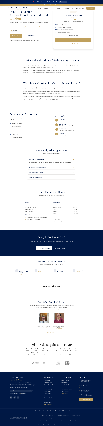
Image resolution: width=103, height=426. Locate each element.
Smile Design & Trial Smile (49, 384)
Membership (66, 8)
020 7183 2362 (30, 35)
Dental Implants (47, 380)
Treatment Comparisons (49, 400)
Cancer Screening (65, 391)
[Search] (72, 8)
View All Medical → (65, 393)
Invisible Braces (47, 391)
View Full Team (51, 332)
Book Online (90, 8)
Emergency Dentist (48, 397)
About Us (29, 410)
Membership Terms (66, 415)
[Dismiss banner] (92, 2)
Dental (40, 8)
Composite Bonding (48, 386)
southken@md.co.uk (57, 221)
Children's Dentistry (63, 410)
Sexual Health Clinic (65, 384)
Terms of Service (52, 415)
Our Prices (35, 410)
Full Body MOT (64, 386)
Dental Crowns (47, 393)
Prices (53, 8)
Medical (46, 8)
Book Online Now (44, 248)
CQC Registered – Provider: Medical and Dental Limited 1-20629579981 (61, 418)
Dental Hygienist (72, 410)
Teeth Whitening (48, 389)
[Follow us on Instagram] (11, 397)
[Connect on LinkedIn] (18, 397)
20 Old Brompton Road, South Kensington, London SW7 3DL (25, 40)
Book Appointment (86, 399)
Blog (56, 410)
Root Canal (46, 395)
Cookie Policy (59, 415)
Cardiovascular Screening (66, 389)
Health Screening (65, 380)
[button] (10, 292)
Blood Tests (64, 382)
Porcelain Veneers (48, 382)
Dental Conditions (48, 402)
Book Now (73, 40)
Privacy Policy (44, 415)
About (59, 8)
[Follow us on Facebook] (14, 397)
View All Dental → (48, 404)
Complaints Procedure (76, 415)
